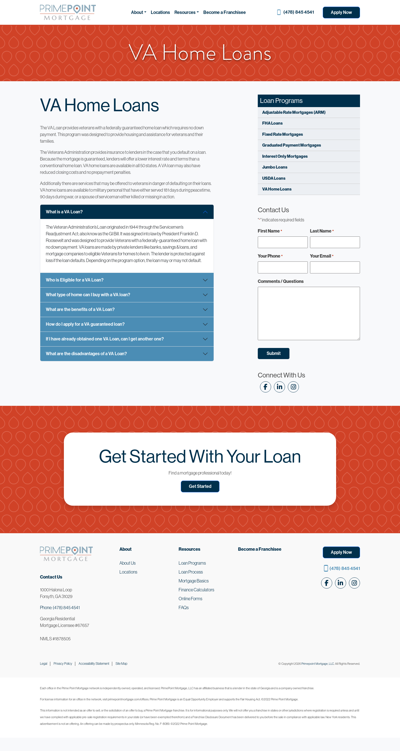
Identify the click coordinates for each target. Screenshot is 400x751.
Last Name (322, 231)
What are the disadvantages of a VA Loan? (86, 353)
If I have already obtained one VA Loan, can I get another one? (105, 339)
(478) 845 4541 (298, 12)
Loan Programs (192, 562)
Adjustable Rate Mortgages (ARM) (294, 112)
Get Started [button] (200, 486)
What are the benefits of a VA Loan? (80, 309)
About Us (127, 562)
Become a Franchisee (224, 12)
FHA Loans (272, 123)
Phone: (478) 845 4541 (60, 607)
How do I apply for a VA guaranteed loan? (85, 324)
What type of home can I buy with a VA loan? (88, 294)
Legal (43, 664)
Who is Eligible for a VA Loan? (75, 280)
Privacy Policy (63, 664)
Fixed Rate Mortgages (282, 134)
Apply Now (341, 12)
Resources (185, 12)
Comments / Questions (281, 281)
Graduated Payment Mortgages (291, 145)
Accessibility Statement (94, 664)
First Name (270, 231)
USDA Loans (274, 178)
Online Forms (190, 598)
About (137, 12)
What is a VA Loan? (64, 211)
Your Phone (270, 256)
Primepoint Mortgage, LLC (317, 663)
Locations (160, 12)
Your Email (322, 256)
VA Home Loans (277, 189)
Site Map (121, 664)
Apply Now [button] (341, 552)
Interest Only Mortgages (285, 156)
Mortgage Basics (194, 580)
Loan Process (191, 571)
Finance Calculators (196, 589)
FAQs (184, 607)
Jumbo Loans (275, 167)
